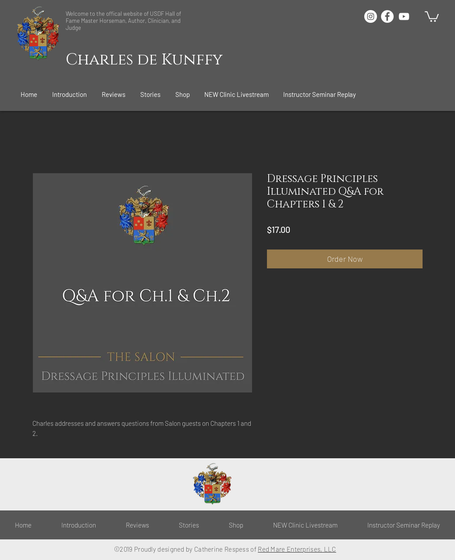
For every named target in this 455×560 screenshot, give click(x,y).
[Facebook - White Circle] (387, 16)
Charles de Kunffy (144, 59)
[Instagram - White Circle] (370, 16)
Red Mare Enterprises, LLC (297, 549)
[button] (70, 94)
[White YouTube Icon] (404, 16)
